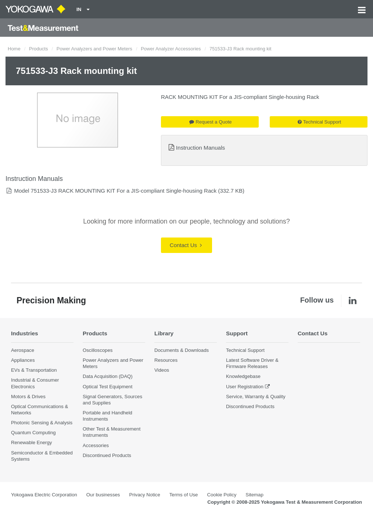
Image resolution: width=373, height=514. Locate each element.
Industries (24, 333)
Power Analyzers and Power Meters (94, 48)
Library (163, 333)
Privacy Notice (144, 494)
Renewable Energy (31, 442)
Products (38, 48)
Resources (165, 360)
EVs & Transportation (34, 370)
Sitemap (254, 494)
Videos (161, 370)
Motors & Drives (28, 396)
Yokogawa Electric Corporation (44, 494)
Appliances (23, 360)
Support (237, 333)
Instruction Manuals (200, 147)
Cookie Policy (221, 494)
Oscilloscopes (97, 350)
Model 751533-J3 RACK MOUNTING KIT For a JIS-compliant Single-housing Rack (115, 191)
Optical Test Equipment (107, 386)
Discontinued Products (107, 455)
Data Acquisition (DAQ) (108, 376)
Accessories (96, 445)
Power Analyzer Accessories (171, 48)
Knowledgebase (243, 376)
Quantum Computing (33, 432)
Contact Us (186, 245)
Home (14, 48)
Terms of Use (183, 494)
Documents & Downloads (181, 350)
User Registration (244, 386)
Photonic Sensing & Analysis (41, 422)
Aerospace (22, 350)
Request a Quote (210, 122)
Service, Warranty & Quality (255, 396)
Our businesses (103, 494)
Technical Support (319, 122)
